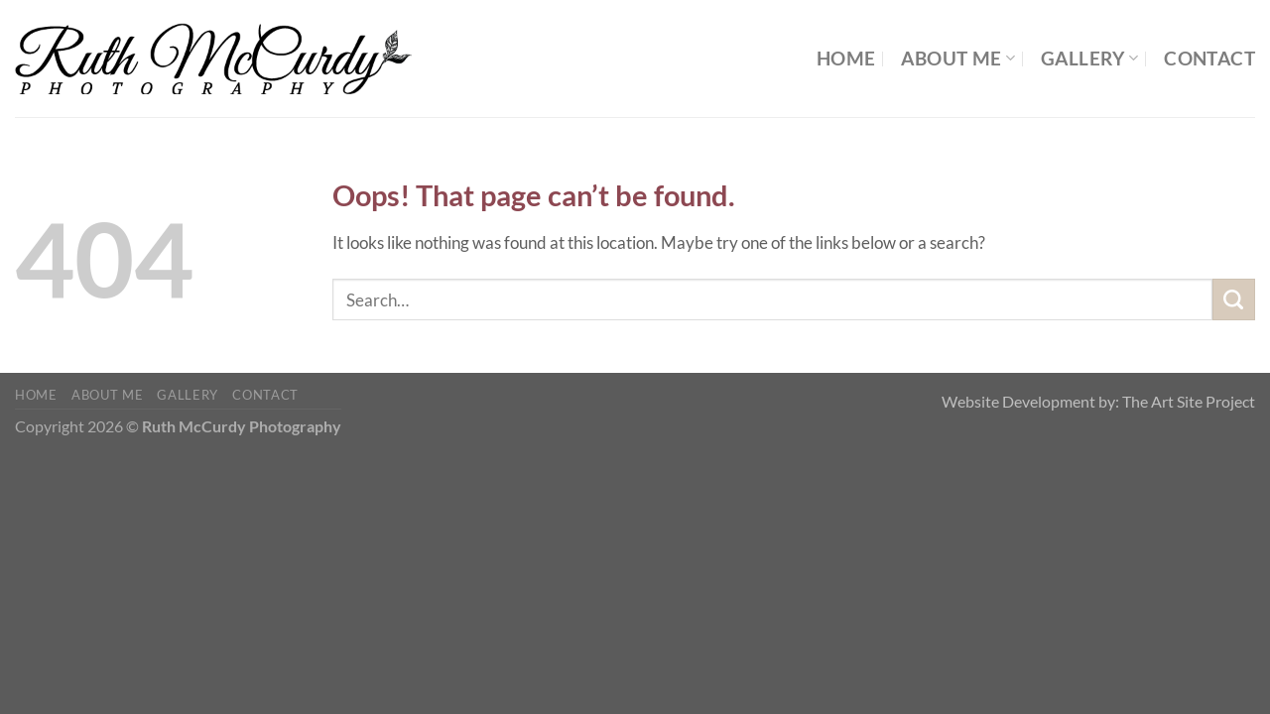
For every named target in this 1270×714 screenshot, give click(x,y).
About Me (958, 58)
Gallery (1089, 58)
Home (846, 58)
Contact (1209, 58)
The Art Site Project (1188, 402)
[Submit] (1233, 299)
